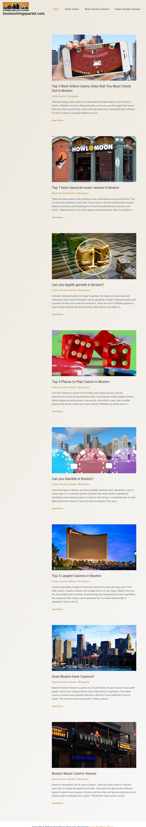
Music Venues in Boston (98, 9)
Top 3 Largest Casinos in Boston (73, 572)
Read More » (58, 119)
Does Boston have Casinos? (70, 672)
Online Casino (75, 9)
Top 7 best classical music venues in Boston (81, 186)
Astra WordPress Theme (102, 821)
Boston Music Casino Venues (71, 768)
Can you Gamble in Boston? (70, 475)
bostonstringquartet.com (24, 13)
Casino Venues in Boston (128, 9)
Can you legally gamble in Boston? (74, 282)
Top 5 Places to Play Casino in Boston (77, 379)
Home (60, 9)
